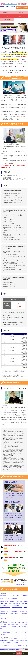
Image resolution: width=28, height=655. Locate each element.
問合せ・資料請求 (12, 649)
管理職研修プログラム (4, 611)
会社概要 (17, 649)
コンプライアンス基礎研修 (11, 598)
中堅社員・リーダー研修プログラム (7, 601)
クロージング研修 (23, 624)
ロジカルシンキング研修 (17, 607)
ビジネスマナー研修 (15, 595)
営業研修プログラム (4, 622)
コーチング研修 (3, 603)
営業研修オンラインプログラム (20, 638)
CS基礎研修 (12, 631)
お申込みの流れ (7, 19)
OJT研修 (26, 601)
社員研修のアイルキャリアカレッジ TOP (7, 21)
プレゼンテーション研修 (13, 624)
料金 (7, 16)
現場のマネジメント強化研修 (14, 603)
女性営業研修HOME (7, 12)
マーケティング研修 (12, 626)
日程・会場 (21, 16)
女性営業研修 (3, 626)
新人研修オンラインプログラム (6, 638)
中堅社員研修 (19, 601)
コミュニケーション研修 (17, 632)
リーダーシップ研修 (15, 605)
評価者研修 (22, 611)
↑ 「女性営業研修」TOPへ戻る (21, 584)
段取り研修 (17, 613)
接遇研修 (18, 631)
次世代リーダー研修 (4, 618)
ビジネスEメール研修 (7, 597)
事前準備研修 (13, 622)
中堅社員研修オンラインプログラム (7, 640)
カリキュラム (21, 12)
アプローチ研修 (21, 622)
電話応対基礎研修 (17, 597)
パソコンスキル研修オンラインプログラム (11, 642)
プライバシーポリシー (4, 650)
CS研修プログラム (4, 631)
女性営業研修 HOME (4, 649)
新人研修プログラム (4, 595)
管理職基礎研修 (14, 611)
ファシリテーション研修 (5, 607)
